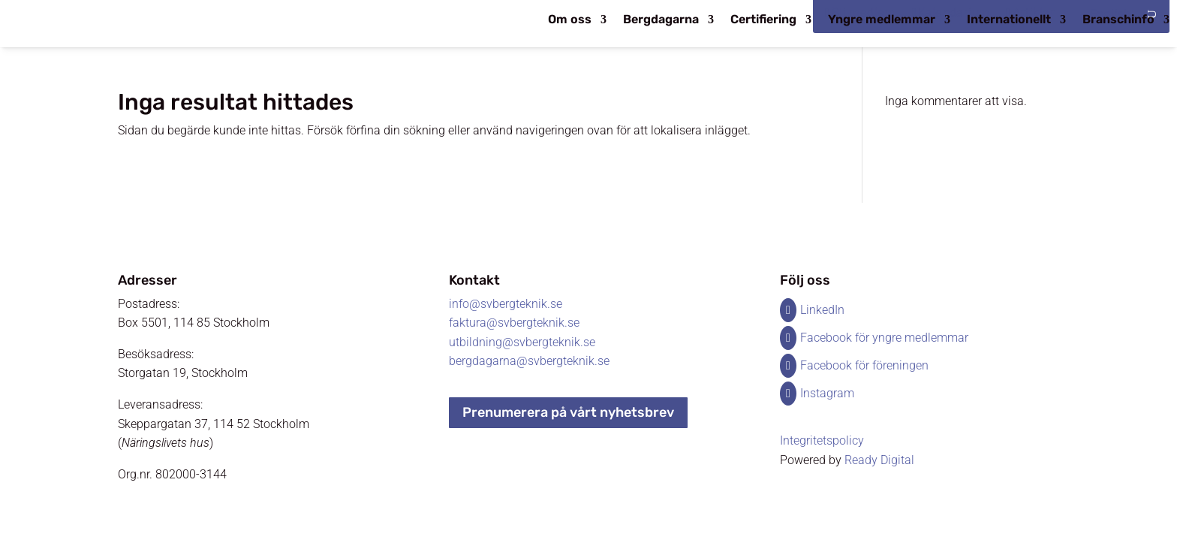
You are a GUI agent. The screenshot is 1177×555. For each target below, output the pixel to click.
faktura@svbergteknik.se (514, 322)
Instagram (827, 393)
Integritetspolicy (822, 440)
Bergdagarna (661, 20)
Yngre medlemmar (881, 20)
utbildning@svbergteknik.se (522, 342)
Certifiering (763, 20)
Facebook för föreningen (864, 365)
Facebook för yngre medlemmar (884, 337)
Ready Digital (879, 460)
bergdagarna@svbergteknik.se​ (529, 361)
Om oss (570, 20)
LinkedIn (822, 310)
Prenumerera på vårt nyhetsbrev (568, 412)
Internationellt (1009, 20)
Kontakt (474, 280)
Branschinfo (1118, 20)
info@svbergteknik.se (505, 304)
